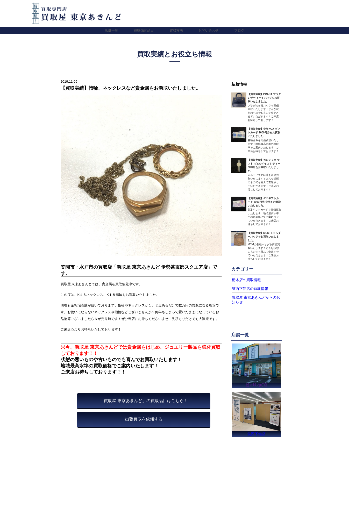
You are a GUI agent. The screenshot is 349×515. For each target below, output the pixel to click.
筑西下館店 (256, 433)
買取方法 (176, 30)
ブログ (239, 30)
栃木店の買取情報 (244, 280)
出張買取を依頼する (143, 419)
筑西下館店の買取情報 (247, 288)
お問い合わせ (208, 30)
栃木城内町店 (256, 383)
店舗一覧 (111, 30)
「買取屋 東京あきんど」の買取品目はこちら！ (143, 400)
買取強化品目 (144, 30)
